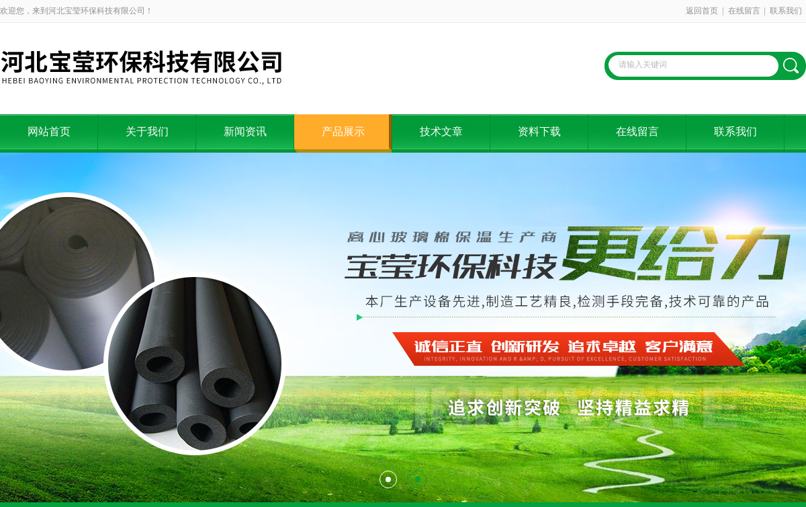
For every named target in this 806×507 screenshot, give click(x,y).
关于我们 (147, 131)
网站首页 (49, 131)
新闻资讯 (245, 131)
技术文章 (441, 131)
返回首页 (702, 10)
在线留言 (744, 10)
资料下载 (539, 131)
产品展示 (343, 131)
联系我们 (786, 10)
